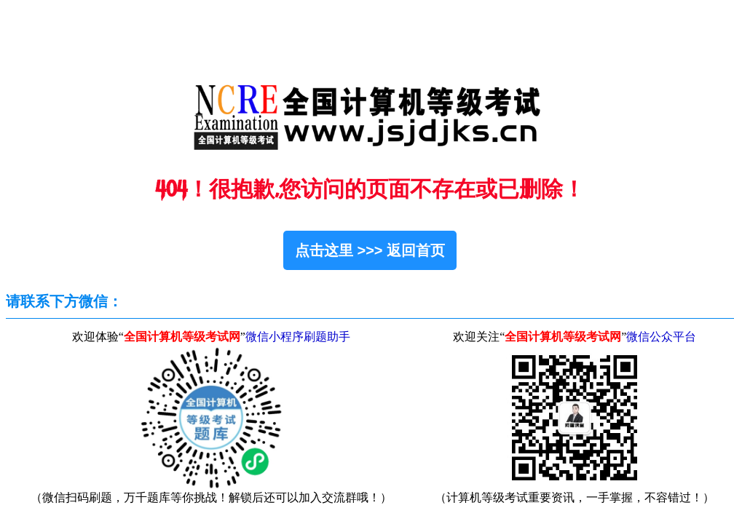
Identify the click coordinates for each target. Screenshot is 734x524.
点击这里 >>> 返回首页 (370, 250)
